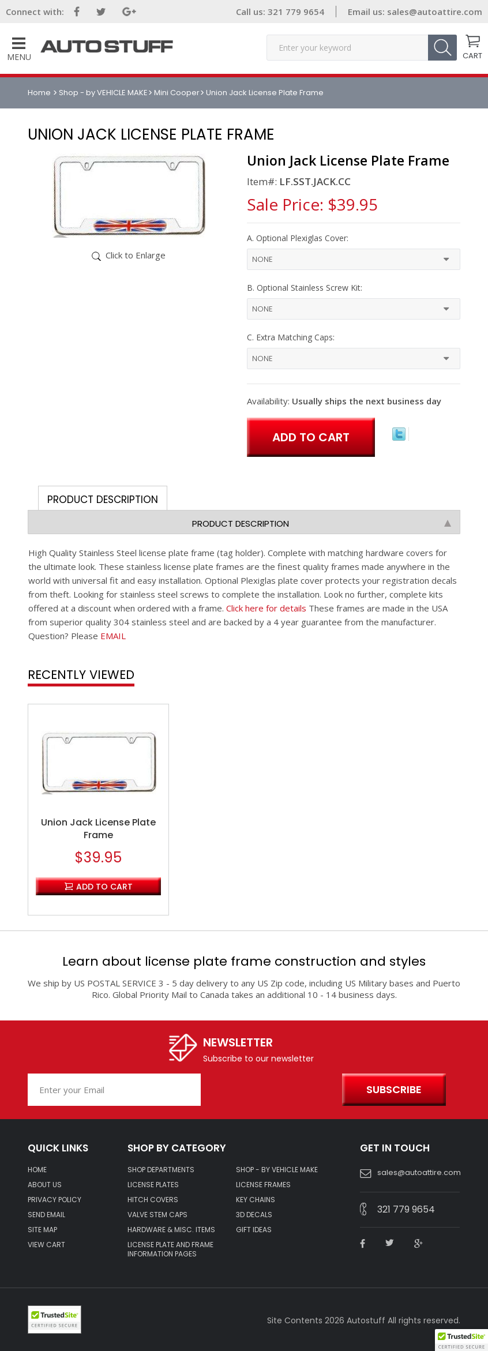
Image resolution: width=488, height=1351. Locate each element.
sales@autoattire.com (434, 11)
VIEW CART (46, 1244)
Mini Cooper (177, 92)
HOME (37, 1169)
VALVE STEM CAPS (157, 1214)
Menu (19, 49)
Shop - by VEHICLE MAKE (103, 92)
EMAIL (113, 635)
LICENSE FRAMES (263, 1184)
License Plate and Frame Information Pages (170, 1249)
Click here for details (266, 608)
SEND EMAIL (46, 1214)
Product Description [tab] (102, 499)
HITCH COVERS (152, 1199)
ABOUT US (45, 1184)
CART (472, 54)
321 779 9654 (294, 11)
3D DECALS (254, 1214)
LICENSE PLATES (153, 1184)
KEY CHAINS (255, 1199)
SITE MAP (42, 1229)
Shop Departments (160, 1169)
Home (40, 92)
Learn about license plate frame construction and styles (244, 961)
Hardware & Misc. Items (171, 1229)
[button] (461, 1340)
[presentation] (268, 1090)
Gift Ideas (254, 1229)
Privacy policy (54, 1199)
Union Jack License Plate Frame (98, 829)
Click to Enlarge (136, 255)
